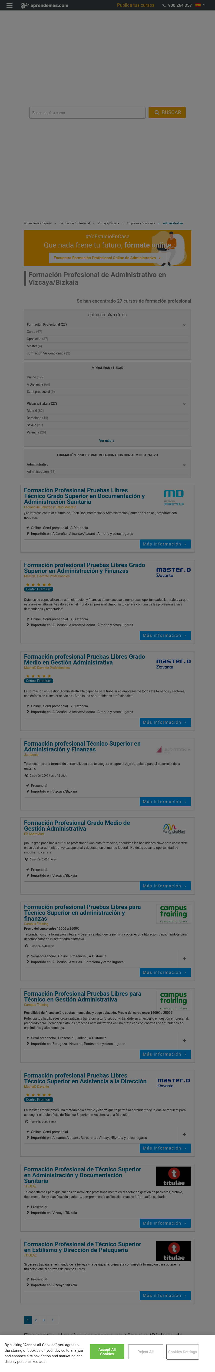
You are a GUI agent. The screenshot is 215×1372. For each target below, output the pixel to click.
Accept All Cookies (107, 1351)
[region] (107, 1353)
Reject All (146, 1352)
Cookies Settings (182, 1352)
